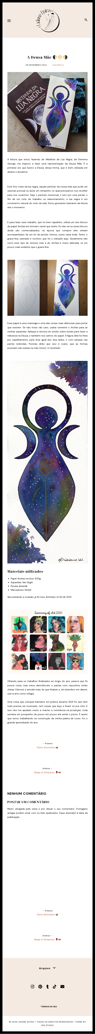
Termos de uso (49, 1006)
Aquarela (58, 65)
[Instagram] (32, 986)
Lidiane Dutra (26, 1022)
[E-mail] (62, 986)
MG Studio (47, 1025)
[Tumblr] (47, 986)
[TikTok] (54, 986)
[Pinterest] (40, 986)
